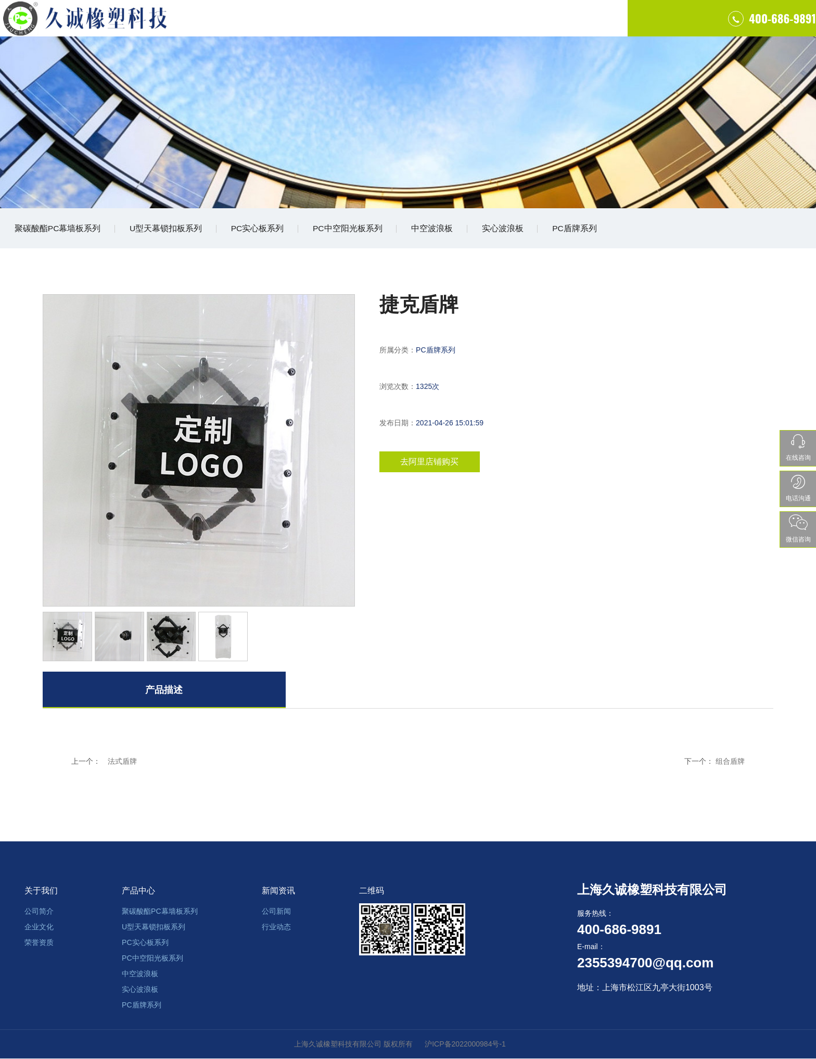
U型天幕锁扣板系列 (169, 229)
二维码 (371, 891)
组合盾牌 (730, 763)
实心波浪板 (516, 229)
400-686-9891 (707, 26)
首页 (248, 25)
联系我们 (554, 25)
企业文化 (39, 927)
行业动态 (276, 927)
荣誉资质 (39, 943)
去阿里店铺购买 (433, 464)
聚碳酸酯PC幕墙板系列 (59, 229)
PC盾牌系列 (590, 229)
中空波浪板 (443, 229)
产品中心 (401, 25)
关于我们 (324, 25)
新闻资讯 (278, 891)
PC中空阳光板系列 (356, 229)
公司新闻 (276, 911)
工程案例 (477, 25)
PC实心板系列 (263, 229)
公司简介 (39, 911)
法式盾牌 (122, 763)
